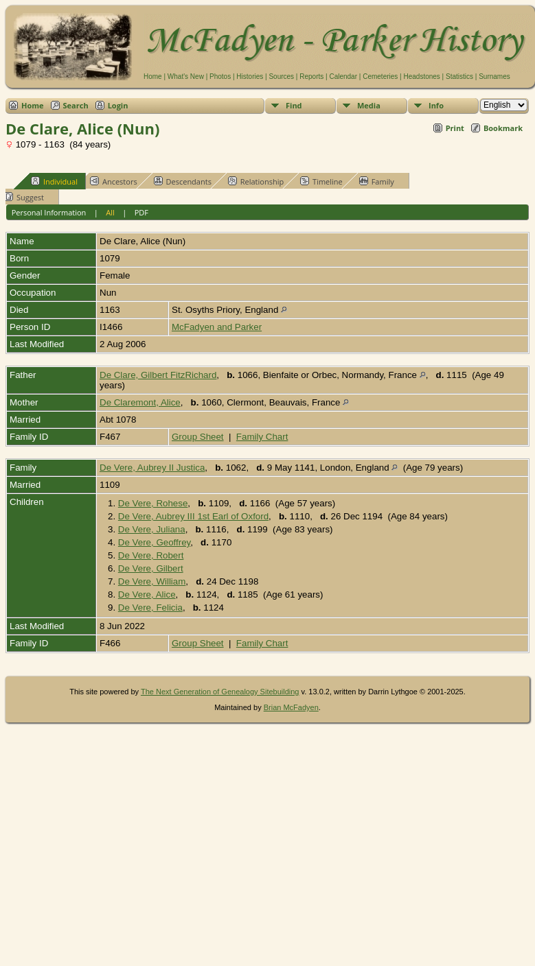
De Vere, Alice (147, 594)
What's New (186, 76)
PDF (141, 212)
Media (368, 105)
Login (118, 105)
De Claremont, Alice (140, 402)
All (110, 212)
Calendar (343, 76)
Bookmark (503, 128)
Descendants (183, 181)
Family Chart (262, 437)
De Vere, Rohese (153, 503)
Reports (311, 76)
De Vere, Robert (151, 555)
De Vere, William (152, 581)
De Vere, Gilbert (150, 568)
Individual (54, 181)
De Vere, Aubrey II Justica (152, 467)
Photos (220, 76)
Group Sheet (198, 437)
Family (376, 181)
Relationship (256, 181)
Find (294, 105)
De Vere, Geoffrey (154, 542)
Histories (249, 76)
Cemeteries (380, 76)
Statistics (459, 76)
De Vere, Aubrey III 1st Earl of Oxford (193, 516)
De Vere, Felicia (150, 607)
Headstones (421, 76)
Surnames (494, 76)
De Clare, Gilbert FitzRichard (158, 375)
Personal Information (49, 212)
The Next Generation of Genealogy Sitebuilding (220, 691)
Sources (281, 76)
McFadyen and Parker (217, 327)
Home (153, 76)
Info (436, 105)
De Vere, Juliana (151, 529)
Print (455, 128)
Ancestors (113, 181)
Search (76, 105)
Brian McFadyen (291, 707)
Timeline (321, 181)
